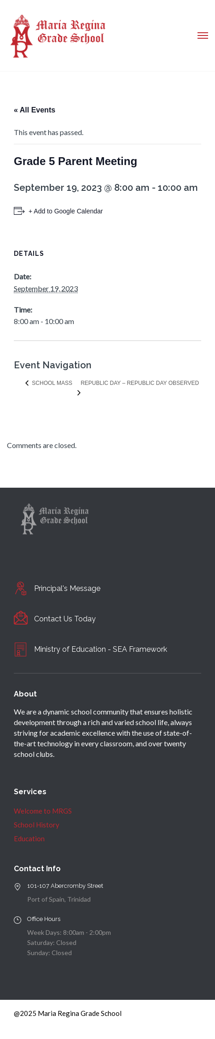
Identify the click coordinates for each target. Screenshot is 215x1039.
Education (29, 838)
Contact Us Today (65, 618)
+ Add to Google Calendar (66, 211)
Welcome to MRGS (43, 811)
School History (36, 825)
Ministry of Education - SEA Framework (100, 649)
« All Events (34, 110)
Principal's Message (67, 588)
